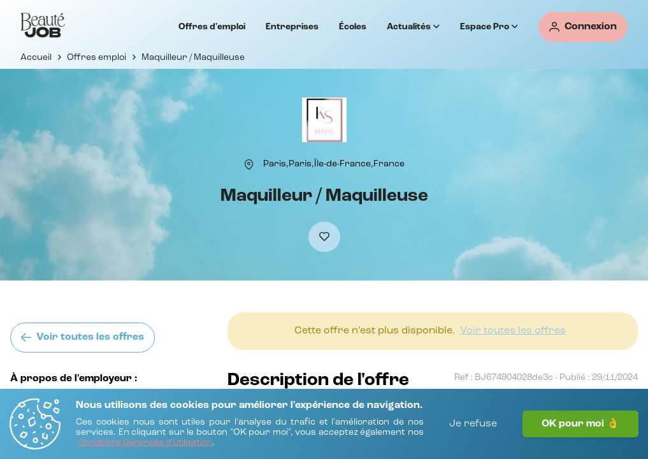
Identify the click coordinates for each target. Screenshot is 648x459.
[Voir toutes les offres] (82, 338)
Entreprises (292, 26)
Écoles (352, 26)
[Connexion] (583, 27)
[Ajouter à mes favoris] (324, 237)
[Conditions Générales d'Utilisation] (145, 443)
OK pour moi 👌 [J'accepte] (580, 424)
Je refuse (473, 424)
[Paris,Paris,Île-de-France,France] (334, 164)
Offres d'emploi (211, 26)
